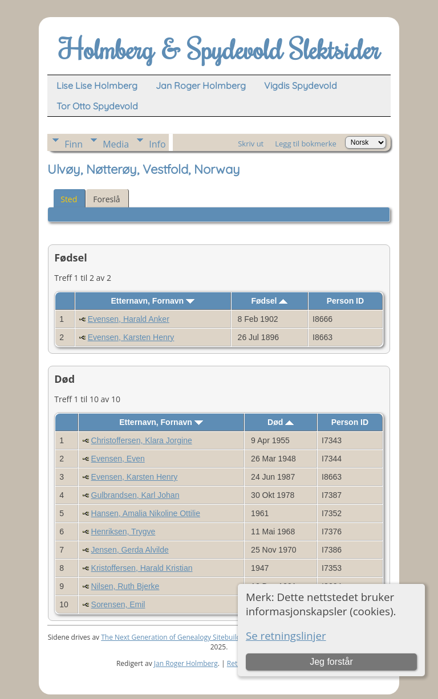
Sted (68, 199)
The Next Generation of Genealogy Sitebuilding (175, 637)
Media (116, 144)
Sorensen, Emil (118, 604)
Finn (73, 144)
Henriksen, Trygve (123, 531)
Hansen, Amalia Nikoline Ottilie (145, 513)
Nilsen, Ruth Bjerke (125, 586)
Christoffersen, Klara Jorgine (141, 440)
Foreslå (106, 199)
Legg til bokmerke (305, 143)
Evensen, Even (118, 458)
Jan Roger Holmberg (186, 663)
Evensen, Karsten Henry (131, 337)
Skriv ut (250, 143)
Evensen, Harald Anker (128, 319)
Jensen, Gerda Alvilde (130, 549)
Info (157, 144)
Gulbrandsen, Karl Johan (135, 495)
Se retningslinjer (286, 635)
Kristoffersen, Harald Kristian (142, 568)
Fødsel (269, 300)
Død (280, 422)
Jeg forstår (331, 662)
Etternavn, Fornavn (152, 300)
